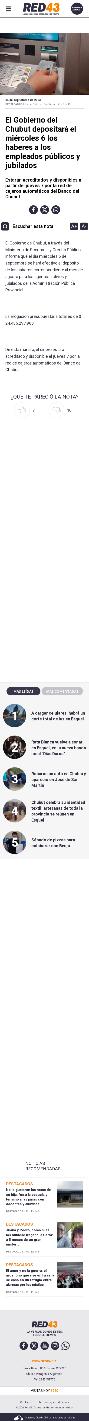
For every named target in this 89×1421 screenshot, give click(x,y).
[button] (33, 209)
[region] (44, 579)
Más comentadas (62, 691)
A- (84, 226)
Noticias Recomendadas (42, 1166)
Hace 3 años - (33, 104)
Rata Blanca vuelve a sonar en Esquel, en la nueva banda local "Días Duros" (58, 748)
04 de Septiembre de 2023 (23, 100)
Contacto (25, 1402)
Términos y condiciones (54, 1402)
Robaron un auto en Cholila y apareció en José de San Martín (58, 779)
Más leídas (23, 691)
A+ (74, 226)
